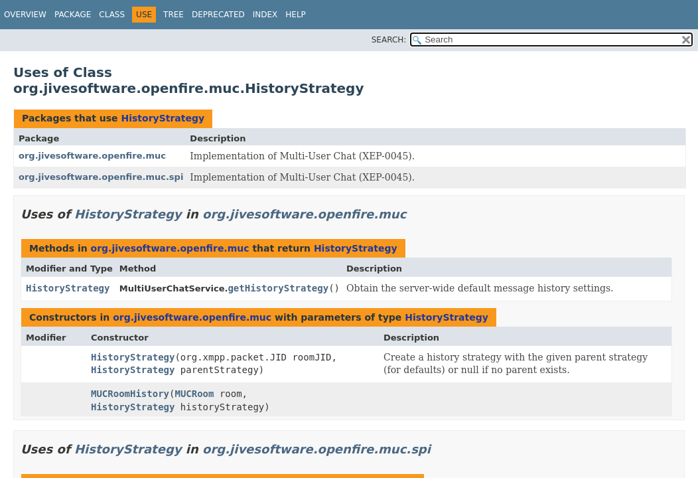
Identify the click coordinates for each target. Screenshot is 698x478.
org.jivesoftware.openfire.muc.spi (101, 177)
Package (72, 14)
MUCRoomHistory (130, 393)
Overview (25, 14)
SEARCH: (389, 39)
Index (265, 14)
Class (112, 14)
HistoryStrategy (162, 118)
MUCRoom (194, 393)
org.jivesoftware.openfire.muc (92, 156)
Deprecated (218, 14)
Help (295, 14)
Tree (173, 14)
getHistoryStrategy (278, 288)
